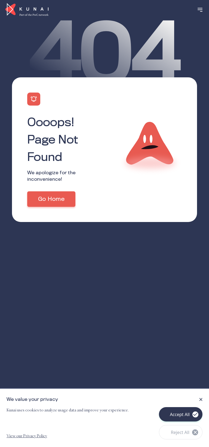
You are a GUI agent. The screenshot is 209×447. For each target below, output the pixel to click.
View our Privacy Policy (27, 436)
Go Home (51, 199)
